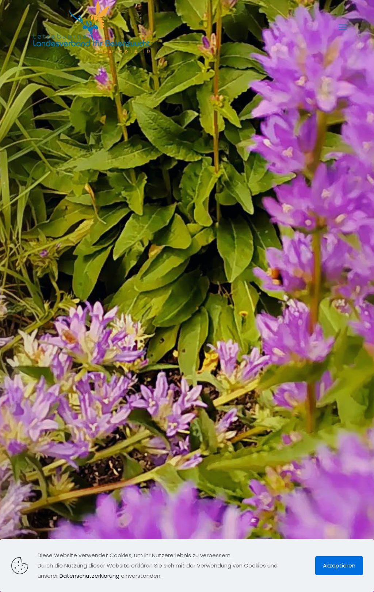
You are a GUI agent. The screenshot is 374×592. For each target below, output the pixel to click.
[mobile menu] (342, 27)
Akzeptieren (339, 565)
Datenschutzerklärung (89, 576)
